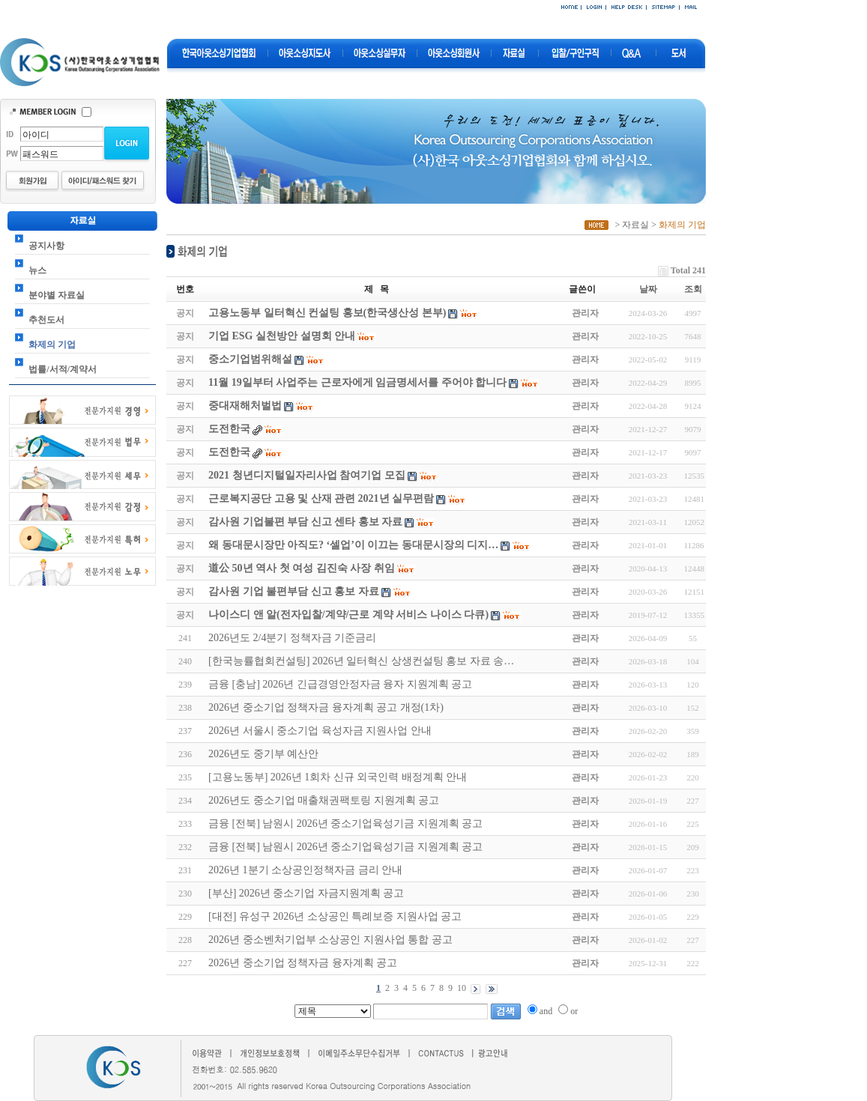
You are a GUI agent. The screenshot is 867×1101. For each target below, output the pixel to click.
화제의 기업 (52, 344)
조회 (693, 289)
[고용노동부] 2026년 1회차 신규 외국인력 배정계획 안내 (337, 777)
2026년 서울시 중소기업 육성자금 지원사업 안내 (320, 730)
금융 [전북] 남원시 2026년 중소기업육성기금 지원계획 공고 (345, 823)
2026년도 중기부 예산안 (263, 753)
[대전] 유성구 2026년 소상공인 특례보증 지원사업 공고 (335, 916)
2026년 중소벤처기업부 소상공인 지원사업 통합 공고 (330, 939)
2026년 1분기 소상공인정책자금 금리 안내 (305, 870)
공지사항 (46, 245)
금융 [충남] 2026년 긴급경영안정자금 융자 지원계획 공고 (340, 684)
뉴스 (37, 270)
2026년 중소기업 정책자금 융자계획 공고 (302, 962)
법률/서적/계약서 (62, 369)
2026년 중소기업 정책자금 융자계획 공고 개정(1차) (326, 707)
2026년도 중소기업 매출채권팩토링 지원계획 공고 (323, 800)
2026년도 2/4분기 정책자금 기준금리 (292, 637)
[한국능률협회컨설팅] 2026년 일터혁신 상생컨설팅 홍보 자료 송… (361, 661)
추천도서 (46, 320)
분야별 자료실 (56, 295)
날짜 (648, 289)
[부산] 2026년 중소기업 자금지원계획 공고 (306, 893)
